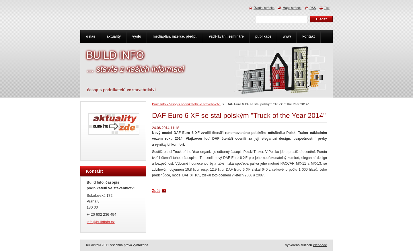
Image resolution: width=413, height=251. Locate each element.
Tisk (327, 7)
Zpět (156, 190)
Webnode (320, 245)
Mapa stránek (292, 7)
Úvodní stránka (264, 7)
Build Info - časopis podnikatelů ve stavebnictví (186, 104)
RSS (312, 7)
